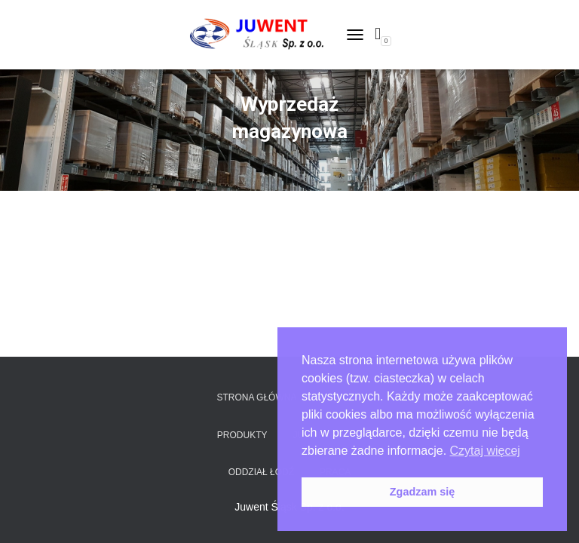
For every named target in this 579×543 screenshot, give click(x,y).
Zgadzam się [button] (422, 492)
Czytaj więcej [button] (485, 450)
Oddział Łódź (261, 472)
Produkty (242, 435)
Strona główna (256, 397)
